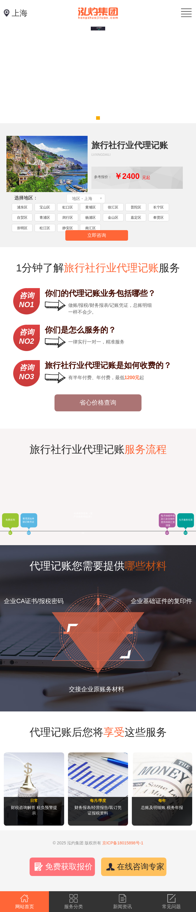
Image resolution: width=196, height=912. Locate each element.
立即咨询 (96, 235)
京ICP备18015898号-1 (122, 843)
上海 (20, 13)
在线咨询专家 (140, 866)
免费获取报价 (69, 866)
